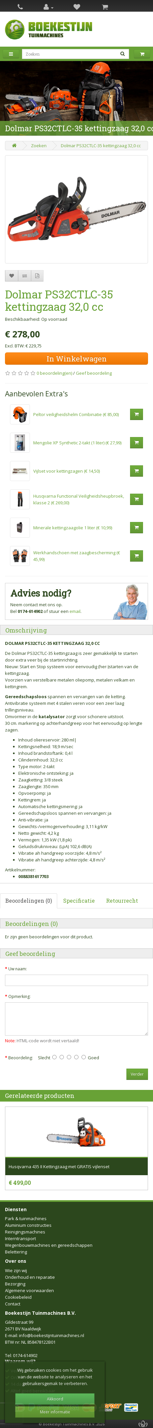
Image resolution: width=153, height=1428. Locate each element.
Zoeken (39, 146)
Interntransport (20, 1238)
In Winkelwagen (77, 358)
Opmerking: (19, 996)
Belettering (16, 1252)
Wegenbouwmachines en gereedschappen (48, 1245)
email (75, 611)
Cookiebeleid (18, 1297)
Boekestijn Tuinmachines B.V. (40, 1313)
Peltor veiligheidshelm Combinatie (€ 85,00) (76, 414)
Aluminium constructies (28, 1225)
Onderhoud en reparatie (30, 1277)
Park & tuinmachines (26, 1218)
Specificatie (79, 900)
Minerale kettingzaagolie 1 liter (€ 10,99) (72, 528)
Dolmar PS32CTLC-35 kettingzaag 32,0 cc (101, 146)
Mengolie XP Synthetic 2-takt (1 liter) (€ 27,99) (77, 443)
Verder (137, 1074)
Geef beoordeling (94, 373)
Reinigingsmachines (25, 1232)
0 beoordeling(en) (54, 373)
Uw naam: (17, 969)
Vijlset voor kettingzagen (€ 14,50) (66, 471)
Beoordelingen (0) (28, 900)
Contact (12, 1304)
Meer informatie (55, 1412)
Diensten (16, 1209)
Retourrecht (122, 900)
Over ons (15, 1261)
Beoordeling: (20, 1058)
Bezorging (15, 1284)
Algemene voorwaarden (29, 1290)
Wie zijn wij (16, 1270)
